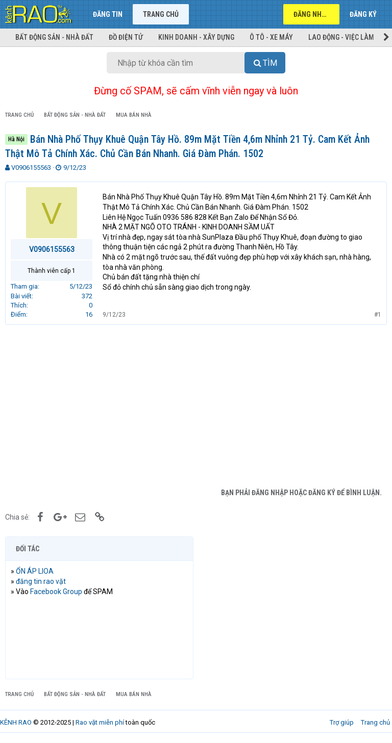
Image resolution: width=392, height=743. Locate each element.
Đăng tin (107, 14)
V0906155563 (31, 167)
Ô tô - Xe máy (271, 37)
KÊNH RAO (16, 722)
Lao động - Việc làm (341, 37)
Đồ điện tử (126, 37)
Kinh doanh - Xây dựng (196, 37)
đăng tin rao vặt (41, 581)
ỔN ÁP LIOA (35, 571)
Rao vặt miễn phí (100, 722)
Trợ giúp (342, 722)
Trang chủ (161, 14)
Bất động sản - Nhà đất (54, 37)
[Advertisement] (196, 406)
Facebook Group (56, 591)
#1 (377, 314)
